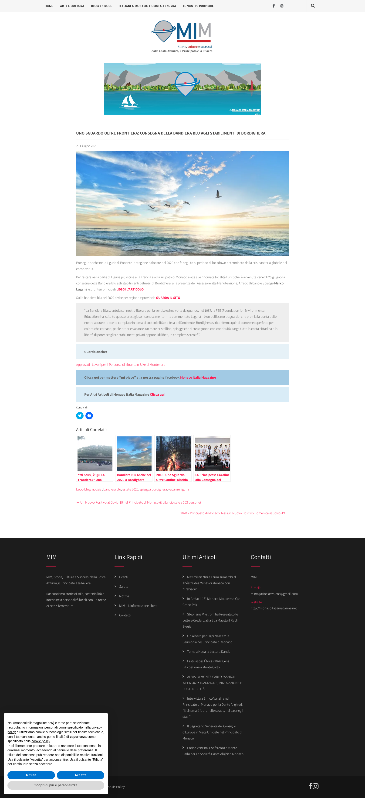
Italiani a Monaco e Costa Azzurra (147, 6)
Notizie (124, 596)
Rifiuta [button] (31, 775)
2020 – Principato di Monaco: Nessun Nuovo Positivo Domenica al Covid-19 (234, 513)
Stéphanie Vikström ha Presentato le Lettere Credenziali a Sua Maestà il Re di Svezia (210, 620)
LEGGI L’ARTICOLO (130, 289)
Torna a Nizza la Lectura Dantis (208, 651)
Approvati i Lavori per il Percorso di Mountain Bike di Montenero (120, 364)
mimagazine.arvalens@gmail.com (274, 593)
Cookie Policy (115, 786)
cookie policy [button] (41, 741)
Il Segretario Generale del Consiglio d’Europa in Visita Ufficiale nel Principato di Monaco (212, 732)
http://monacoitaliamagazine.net (274, 608)
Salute (123, 586)
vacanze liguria (178, 489)
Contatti (125, 615)
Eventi (123, 577)
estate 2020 (130, 489)
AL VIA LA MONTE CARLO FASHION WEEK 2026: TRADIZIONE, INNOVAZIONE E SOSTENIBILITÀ (212, 682)
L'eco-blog (83, 489)
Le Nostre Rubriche (198, 6)
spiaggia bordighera (153, 489)
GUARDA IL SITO (168, 297)
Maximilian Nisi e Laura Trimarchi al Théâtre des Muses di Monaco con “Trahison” (209, 583)
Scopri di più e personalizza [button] (55, 785)
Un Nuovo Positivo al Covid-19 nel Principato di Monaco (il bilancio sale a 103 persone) (138, 502)
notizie (96, 489)
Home (49, 6)
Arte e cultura (72, 6)
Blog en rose (101, 6)
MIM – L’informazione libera (138, 605)
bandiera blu (112, 489)
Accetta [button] (81, 775)
